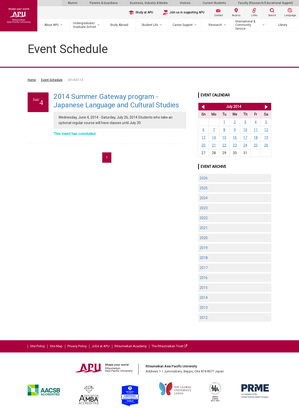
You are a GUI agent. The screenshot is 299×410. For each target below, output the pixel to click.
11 (256, 130)
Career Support (183, 25)
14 (214, 137)
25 (256, 145)
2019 (204, 248)
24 (245, 145)
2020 (204, 238)
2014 (204, 298)
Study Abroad (119, 25)
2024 (204, 198)
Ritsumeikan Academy (131, 346)
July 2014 (233, 107)
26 (266, 145)
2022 (204, 218)
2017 (204, 268)
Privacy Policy (77, 346)
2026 (204, 178)
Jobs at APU (101, 346)
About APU (51, 25)
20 (203, 145)
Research (215, 25)
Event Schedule (51, 80)
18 (256, 137)
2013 (204, 308)
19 (266, 137)
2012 (204, 318)
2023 (204, 208)
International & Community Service (245, 25)
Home (32, 80)
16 (235, 137)
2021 (204, 228)
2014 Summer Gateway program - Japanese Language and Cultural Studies (116, 100)
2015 (204, 288)
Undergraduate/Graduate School (84, 24)
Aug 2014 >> (266, 106)
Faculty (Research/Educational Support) (265, 3)
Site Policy (37, 346)
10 (245, 130)
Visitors (185, 3)
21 (214, 145)
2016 (204, 278)
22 (224, 145)
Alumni (72, 3)
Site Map (56, 346)
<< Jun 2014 (202, 106)
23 (235, 145)
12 (266, 130)
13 (203, 137)
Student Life (150, 25)
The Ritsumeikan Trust (169, 346)
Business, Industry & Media (149, 3)
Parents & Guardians (104, 3)
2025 (204, 188)
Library (282, 25)
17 (245, 137)
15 (224, 137)
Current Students (214, 3)
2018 (204, 258)
